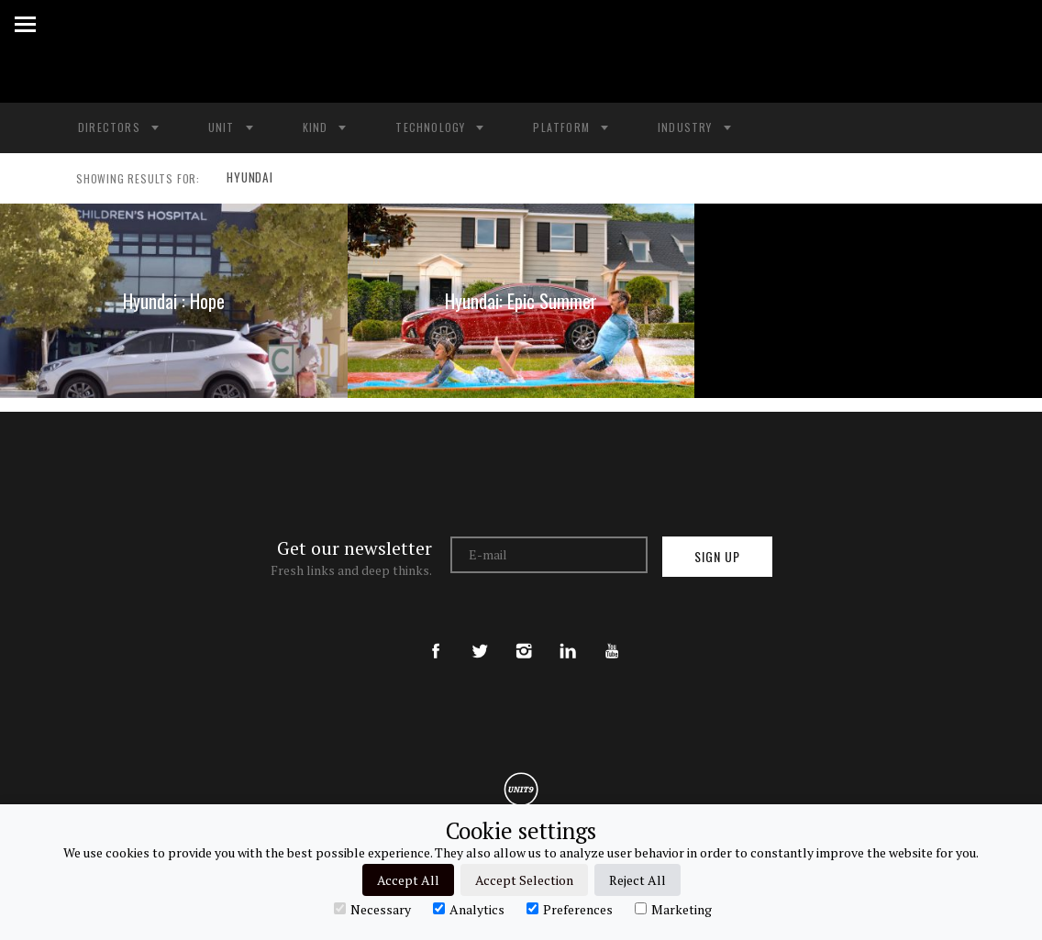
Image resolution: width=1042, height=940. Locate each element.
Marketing (673, 909)
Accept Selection (524, 880)
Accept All (408, 880)
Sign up (717, 556)
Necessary (372, 909)
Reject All (637, 880)
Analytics (468, 909)
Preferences (570, 909)
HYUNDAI (246, 179)
